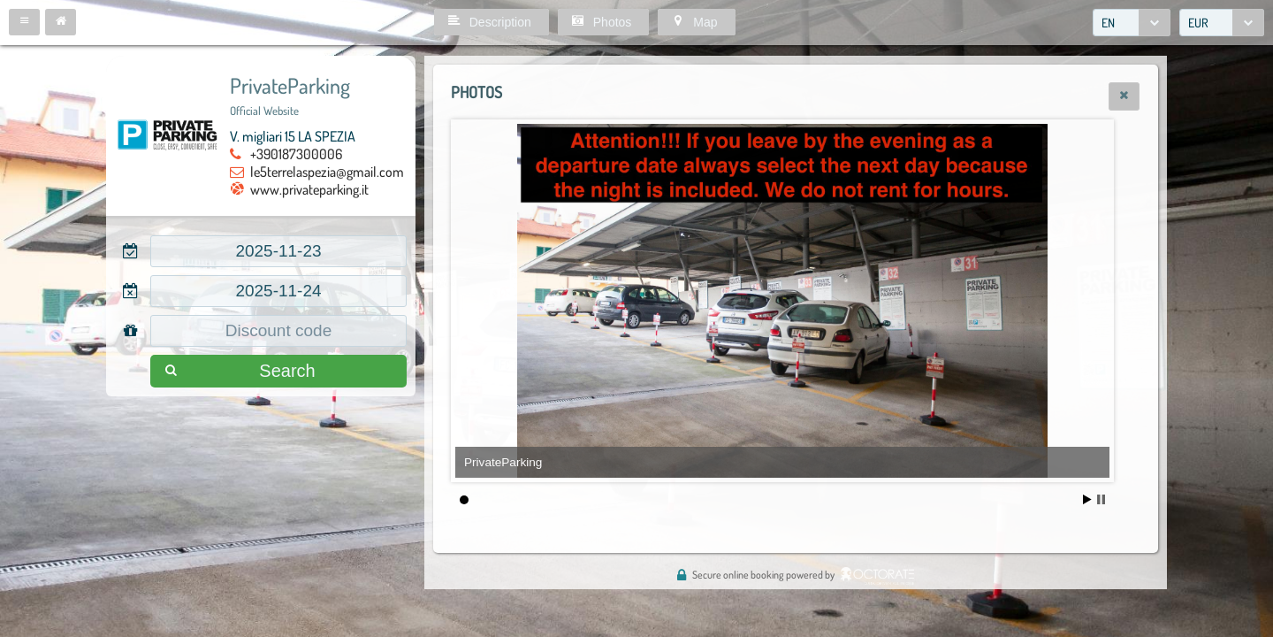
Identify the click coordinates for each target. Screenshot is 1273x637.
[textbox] (278, 251)
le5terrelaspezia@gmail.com (327, 171)
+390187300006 (296, 154)
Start (1087, 499)
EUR (1198, 22)
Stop (1101, 499)
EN (1108, 22)
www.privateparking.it (309, 189)
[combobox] (1131, 22)
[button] (24, 22)
